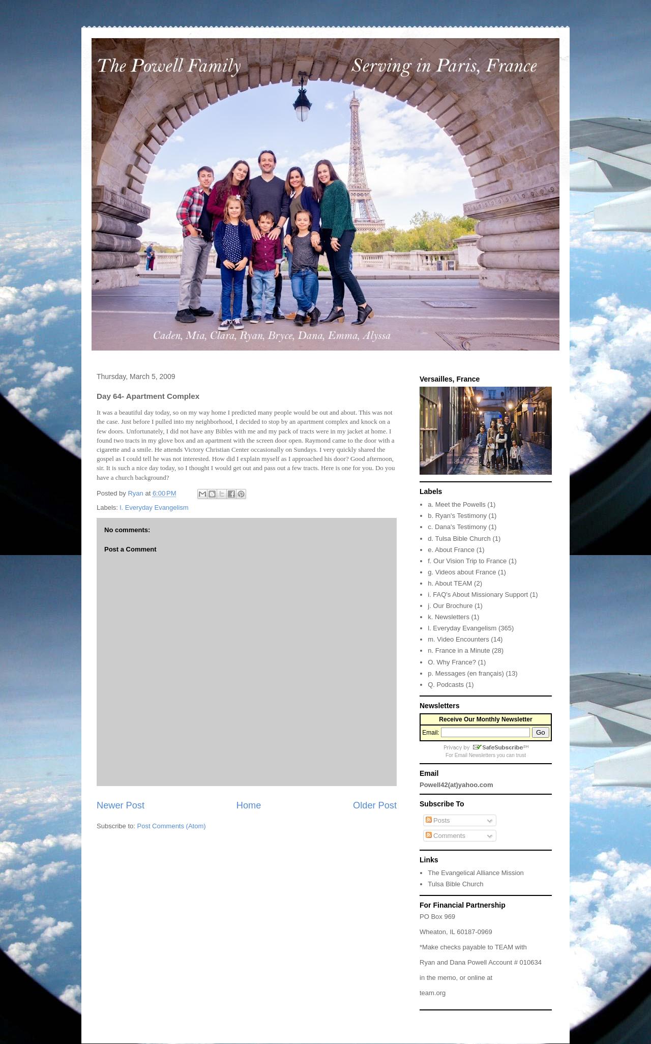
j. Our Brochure (450, 606)
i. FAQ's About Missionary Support (478, 594)
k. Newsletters (448, 617)
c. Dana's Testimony (457, 527)
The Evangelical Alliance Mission (476, 873)
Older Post (375, 805)
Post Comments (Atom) (171, 826)
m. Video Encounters (458, 639)
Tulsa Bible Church (455, 884)
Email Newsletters (475, 755)
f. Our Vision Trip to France (467, 561)
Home (248, 805)
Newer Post (120, 805)
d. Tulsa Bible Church (459, 538)
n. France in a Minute (459, 650)
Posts (438, 820)
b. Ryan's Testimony (457, 515)
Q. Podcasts (446, 684)
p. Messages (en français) (466, 673)
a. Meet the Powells (456, 504)
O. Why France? (452, 662)
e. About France (451, 550)
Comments (445, 835)
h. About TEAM (450, 583)
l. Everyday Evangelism (154, 507)
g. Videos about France (462, 572)
